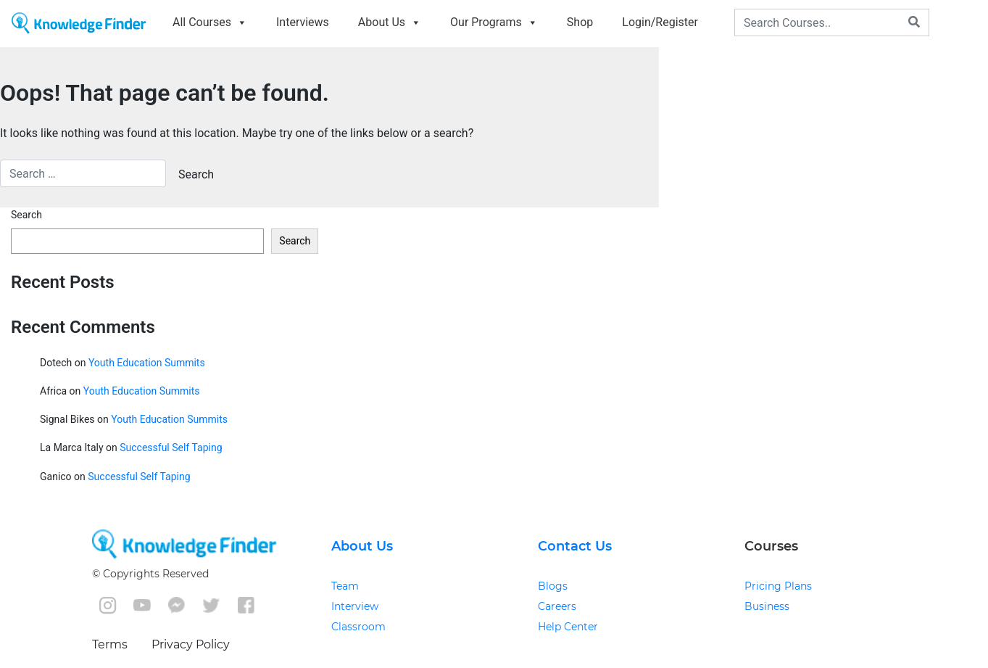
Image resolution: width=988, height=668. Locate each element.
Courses (771, 546)
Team (345, 586)
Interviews (302, 22)
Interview (354, 606)
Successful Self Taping (171, 447)
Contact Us (575, 546)
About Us (389, 22)
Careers (557, 606)
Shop (580, 22)
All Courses (210, 22)
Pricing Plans (778, 586)
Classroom (358, 626)
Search (26, 214)
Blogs (553, 586)
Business (766, 606)
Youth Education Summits (146, 362)
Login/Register (660, 22)
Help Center (568, 626)
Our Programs (494, 22)
